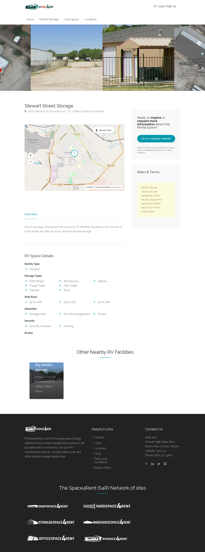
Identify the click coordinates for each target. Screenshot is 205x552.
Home (30, 19)
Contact (99, 437)
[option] (138, 58)
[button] (31, 155)
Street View (105, 130)
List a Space (72, 19)
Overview (31, 214)
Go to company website (156, 138)
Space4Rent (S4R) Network (99, 488)
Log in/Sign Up (165, 6)
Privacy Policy (102, 468)
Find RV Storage (49, 19)
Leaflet (89, 187)
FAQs (97, 454)
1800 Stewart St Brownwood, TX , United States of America (64, 111)
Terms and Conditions (100, 461)
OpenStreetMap (103, 187)
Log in (98, 443)
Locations (90, 19)
